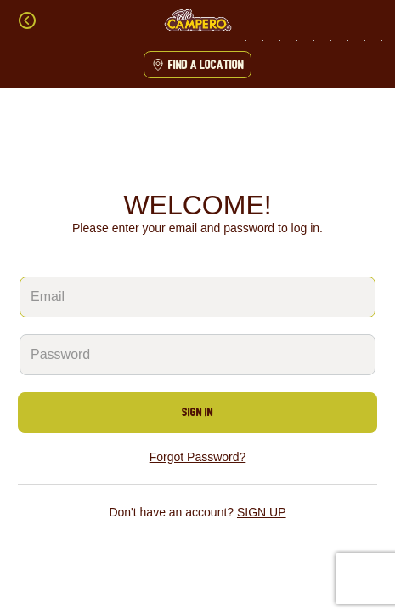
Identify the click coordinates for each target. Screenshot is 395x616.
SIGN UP (261, 512)
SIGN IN (197, 412)
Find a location (197, 64)
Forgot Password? (198, 457)
